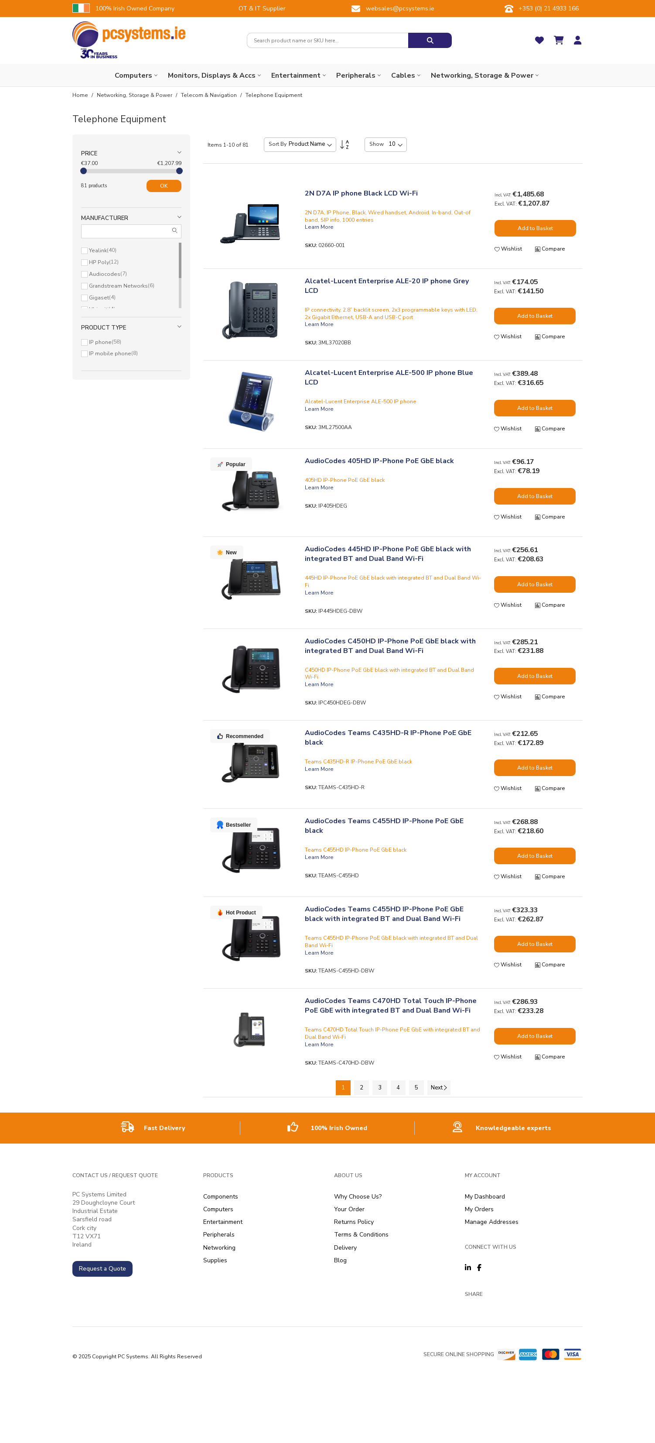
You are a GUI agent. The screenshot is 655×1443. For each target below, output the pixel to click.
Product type (103, 328)
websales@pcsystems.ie (400, 8)
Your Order (349, 1209)
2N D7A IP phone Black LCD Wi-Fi (361, 193)
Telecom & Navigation (209, 95)
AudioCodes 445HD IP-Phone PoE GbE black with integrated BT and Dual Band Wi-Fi (388, 553)
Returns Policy (354, 1222)
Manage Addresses (492, 1222)
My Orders (479, 1209)
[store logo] (128, 34)
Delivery (345, 1248)
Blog (340, 1260)
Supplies (215, 1260)
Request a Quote (102, 1268)
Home (80, 95)
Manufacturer (104, 218)
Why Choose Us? (358, 1196)
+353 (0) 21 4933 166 (549, 8)
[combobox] (327, 40)
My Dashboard (485, 1196)
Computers (218, 1209)
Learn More (319, 226)
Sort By (278, 144)
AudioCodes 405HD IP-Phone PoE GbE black (379, 461)
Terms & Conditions (361, 1234)
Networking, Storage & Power (135, 95)
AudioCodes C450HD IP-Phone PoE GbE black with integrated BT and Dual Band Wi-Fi (390, 646)
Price (89, 154)
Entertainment (222, 1222)
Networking (219, 1248)
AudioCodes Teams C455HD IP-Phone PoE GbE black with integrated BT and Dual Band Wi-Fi (384, 914)
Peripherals (219, 1234)
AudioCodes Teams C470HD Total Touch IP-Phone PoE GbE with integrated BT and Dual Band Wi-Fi (391, 1005)
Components (220, 1196)
